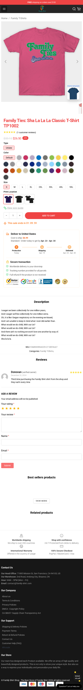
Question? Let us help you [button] (69, 686)
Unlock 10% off (77, 677)
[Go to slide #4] (55, 108)
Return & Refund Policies (13, 635)
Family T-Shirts (18, 18)
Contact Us (7, 639)
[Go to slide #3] (39, 108)
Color (6, 152)
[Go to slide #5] (70, 108)
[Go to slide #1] (8, 108)
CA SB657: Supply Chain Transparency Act (21, 613)
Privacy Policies (9, 605)
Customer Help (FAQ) (12, 643)
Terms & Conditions (11, 600)
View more (41, 501)
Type (6, 143)
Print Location (10, 192)
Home (4, 18)
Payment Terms (9, 631)
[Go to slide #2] (24, 108)
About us (6, 596)
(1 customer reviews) (26, 132)
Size (6, 182)
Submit (7, 465)
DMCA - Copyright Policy (13, 609)
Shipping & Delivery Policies (14, 626)
